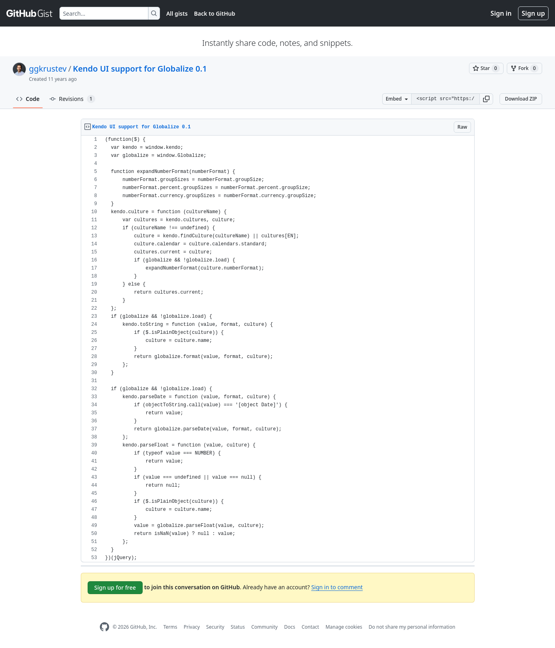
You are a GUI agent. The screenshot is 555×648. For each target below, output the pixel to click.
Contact (310, 626)
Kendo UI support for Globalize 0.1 (140, 68)
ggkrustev (48, 68)
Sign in (501, 13)
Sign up (533, 13)
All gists (177, 13)
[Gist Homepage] (29, 13)
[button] (486, 99)
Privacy (192, 626)
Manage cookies (344, 626)
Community (264, 626)
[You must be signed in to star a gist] (486, 68)
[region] (277, 349)
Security (215, 626)
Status (238, 626)
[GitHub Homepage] (104, 627)
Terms (170, 626)
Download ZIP (521, 98)
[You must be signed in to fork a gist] (524, 68)
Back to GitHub (214, 13)
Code (28, 99)
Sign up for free (115, 587)
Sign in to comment (336, 587)
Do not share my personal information (412, 626)
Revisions (72, 99)
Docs (289, 626)
